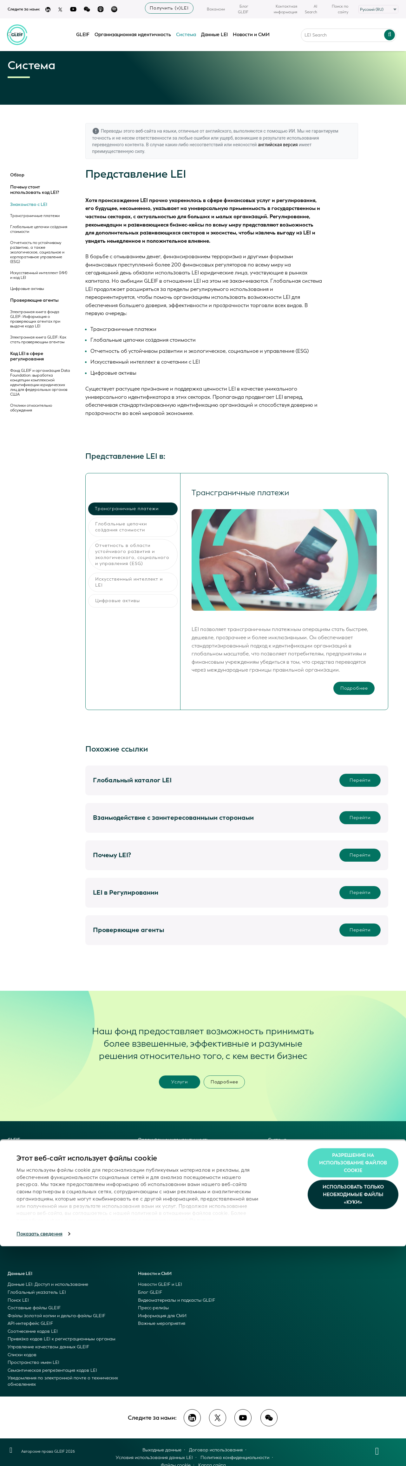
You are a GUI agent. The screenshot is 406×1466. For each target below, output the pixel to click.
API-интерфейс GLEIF (30, 1323)
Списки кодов (22, 1355)
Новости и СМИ (155, 1274)
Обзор (17, 175)
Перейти (360, 780)
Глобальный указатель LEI (37, 1292)
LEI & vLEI (148, 1158)
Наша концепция (26, 1158)
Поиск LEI (18, 1300)
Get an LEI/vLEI (154, 1174)
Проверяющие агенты (34, 300)
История (17, 1229)
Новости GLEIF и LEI (160, 1284)
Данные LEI (214, 33)
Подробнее (353, 689)
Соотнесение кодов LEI (33, 1331)
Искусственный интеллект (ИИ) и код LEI (38, 275)
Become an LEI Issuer (160, 1182)
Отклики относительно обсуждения (31, 408)
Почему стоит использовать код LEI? (34, 189)
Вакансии (216, 9)
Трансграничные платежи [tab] (127, 509)
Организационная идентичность (133, 33)
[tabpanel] (284, 591)
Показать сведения (39, 1453)
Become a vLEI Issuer (160, 1190)
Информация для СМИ (162, 1316)
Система (186, 33)
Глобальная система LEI (34, 1174)
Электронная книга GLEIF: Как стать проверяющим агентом (38, 340)
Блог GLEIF (243, 9)
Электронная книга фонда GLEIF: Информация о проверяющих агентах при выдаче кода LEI (35, 319)
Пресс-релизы (153, 1308)
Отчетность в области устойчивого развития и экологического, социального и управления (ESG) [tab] (132, 554)
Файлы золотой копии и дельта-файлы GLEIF (56, 1316)
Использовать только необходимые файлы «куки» (353, 1414)
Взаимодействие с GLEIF (34, 1205)
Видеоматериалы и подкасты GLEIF (176, 1300)
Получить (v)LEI (169, 8)
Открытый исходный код (34, 1197)
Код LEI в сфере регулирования (27, 356)
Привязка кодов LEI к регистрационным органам (61, 1339)
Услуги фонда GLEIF (29, 1182)
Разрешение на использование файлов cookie (353, 1382)
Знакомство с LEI (28, 204)
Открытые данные (27, 1190)
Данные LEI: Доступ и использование (48, 1284)
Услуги (179, 1082)
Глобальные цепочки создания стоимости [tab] (121, 527)
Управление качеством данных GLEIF (48, 1347)
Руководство (21, 1213)
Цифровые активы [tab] (117, 601)
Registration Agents (159, 1197)
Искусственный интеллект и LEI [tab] (129, 582)
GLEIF (83, 33)
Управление (21, 1221)
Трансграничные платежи (35, 216)
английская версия (278, 144)
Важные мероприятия (161, 1323)
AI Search (311, 9)
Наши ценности (25, 1166)
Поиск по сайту (340, 9)
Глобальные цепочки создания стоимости (38, 229)
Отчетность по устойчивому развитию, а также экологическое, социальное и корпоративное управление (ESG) (37, 252)
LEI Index (147, 1166)
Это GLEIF (18, 1150)
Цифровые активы (27, 288)
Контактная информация (285, 9)
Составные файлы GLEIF (34, 1308)
